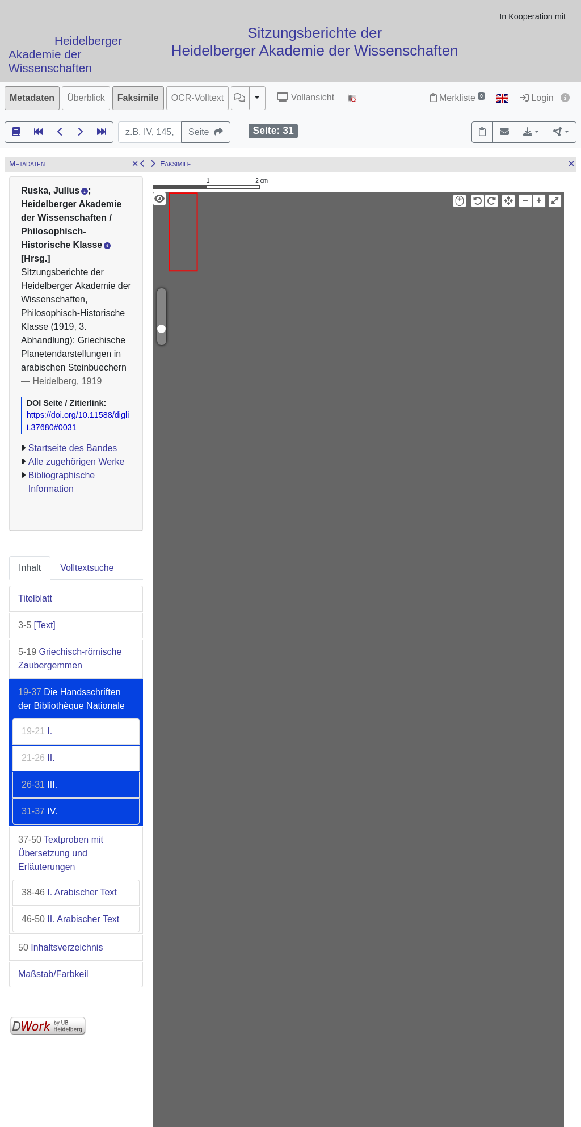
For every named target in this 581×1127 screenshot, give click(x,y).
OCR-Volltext (197, 98)
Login (537, 98)
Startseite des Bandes (72, 448)
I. (37, 731)
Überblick (86, 98)
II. (38, 758)
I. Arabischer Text (69, 892)
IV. (39, 811)
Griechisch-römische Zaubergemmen (69, 658)
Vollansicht (305, 97)
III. (39, 784)
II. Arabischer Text (70, 919)
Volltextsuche (86, 568)
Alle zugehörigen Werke (76, 461)
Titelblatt (35, 598)
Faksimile (138, 98)
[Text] (37, 625)
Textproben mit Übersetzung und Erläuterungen (60, 853)
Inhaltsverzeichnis (60, 947)
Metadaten (32, 98)
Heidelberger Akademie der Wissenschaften (65, 55)
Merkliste (457, 98)
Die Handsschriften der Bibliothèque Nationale (71, 698)
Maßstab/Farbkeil (53, 974)
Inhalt (30, 568)
